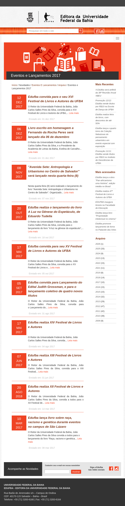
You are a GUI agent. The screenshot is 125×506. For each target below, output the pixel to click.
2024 (98, 253)
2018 (98, 277)
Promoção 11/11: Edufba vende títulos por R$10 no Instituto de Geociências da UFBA (105, 157)
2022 (98, 263)
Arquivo (62, 85)
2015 (98, 292)
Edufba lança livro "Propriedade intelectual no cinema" (106, 216)
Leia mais (74, 113)
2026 (98, 244)
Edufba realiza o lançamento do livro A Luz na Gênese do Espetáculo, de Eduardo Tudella (55, 212)
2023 (98, 258)
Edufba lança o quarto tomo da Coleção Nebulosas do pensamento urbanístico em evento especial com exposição (106, 137)
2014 (98, 296)
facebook (96, 31)
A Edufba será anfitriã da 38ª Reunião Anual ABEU (106, 93)
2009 (98, 321)
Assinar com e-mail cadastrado (76, 472)
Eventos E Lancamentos (44, 85)
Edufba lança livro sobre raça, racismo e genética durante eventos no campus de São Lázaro (54, 422)
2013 (98, 301)
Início (14, 85)
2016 (98, 287)
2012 (98, 306)
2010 (98, 316)
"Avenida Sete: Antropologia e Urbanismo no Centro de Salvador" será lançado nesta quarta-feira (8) (53, 171)
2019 (98, 272)
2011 (98, 311)
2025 (98, 248)
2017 (98, 282)
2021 (98, 268)
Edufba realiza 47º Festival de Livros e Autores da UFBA (105, 194)
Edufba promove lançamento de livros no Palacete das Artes (106, 226)
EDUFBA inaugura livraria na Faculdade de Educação (105, 205)
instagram (102, 31)
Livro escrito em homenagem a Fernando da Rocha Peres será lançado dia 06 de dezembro (51, 132)
